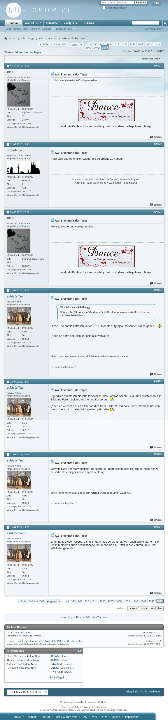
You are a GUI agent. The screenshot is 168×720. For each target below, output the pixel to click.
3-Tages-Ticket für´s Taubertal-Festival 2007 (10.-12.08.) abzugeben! (45, 641)
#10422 (158, 143)
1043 (105, 47)
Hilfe (156, 2)
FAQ (84, 717)
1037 (132, 44)
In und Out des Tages (19, 632)
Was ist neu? (33, 23)
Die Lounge (27, 38)
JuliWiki (89, 23)
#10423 (158, 211)
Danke (116, 717)
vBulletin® (78, 707)
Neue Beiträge (13, 29)
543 (95, 44)
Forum (13, 23)
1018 (116, 44)
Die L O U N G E (48, 38)
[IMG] (53, 664)
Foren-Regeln (57, 677)
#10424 (158, 290)
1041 (88, 47)
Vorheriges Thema (73, 617)
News (17, 717)
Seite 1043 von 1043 (54, 44)
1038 (141, 44)
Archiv (143, 691)
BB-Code (55, 656)
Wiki (94, 717)
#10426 (158, 454)
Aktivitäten (52, 23)
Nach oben (156, 608)
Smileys (54, 660)
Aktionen (46, 29)
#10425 (158, 381)
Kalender (35, 29)
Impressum (132, 717)
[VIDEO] (54, 667)
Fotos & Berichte (66, 717)
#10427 (158, 526)
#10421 (158, 65)
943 (102, 44)
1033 (124, 44)
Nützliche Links (64, 29)
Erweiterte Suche (154, 28)
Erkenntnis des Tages (28, 52)
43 (89, 44)
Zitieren (156, 137)
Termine (31, 717)
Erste (73, 44)
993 (109, 44)
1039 (149, 44)
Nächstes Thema (95, 617)
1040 (157, 44)
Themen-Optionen (149, 58)
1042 (97, 47)
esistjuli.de (71, 23)
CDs (104, 717)
